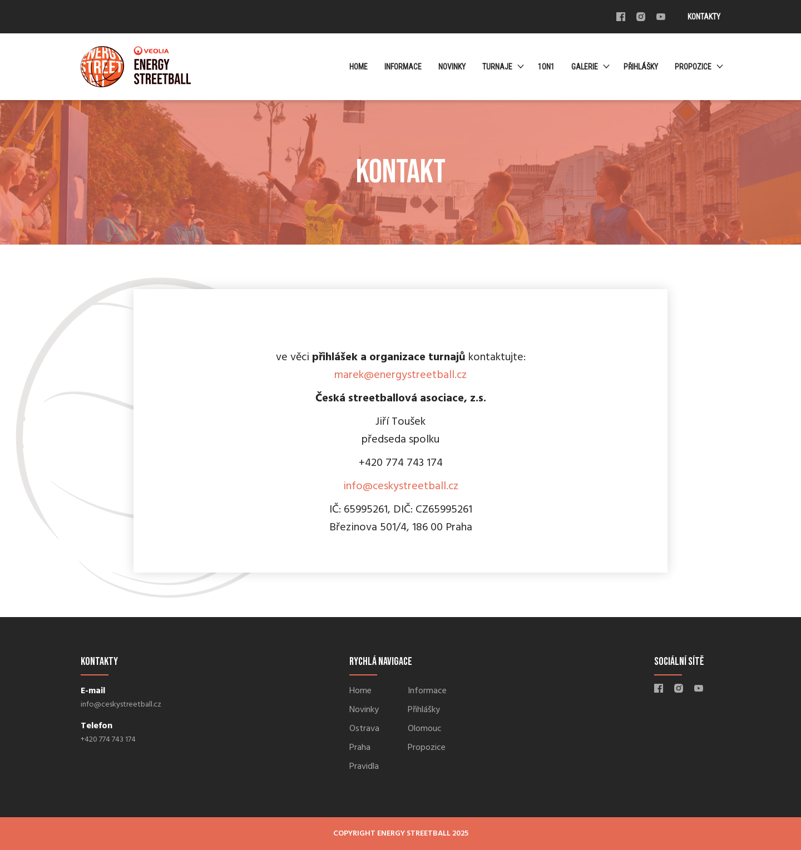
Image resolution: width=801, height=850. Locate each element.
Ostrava (364, 729)
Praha (359, 747)
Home (358, 66)
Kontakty (704, 16)
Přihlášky (641, 66)
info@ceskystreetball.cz (400, 486)
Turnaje (497, 66)
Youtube (660, 16)
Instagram (640, 16)
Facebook (620, 16)
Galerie (584, 66)
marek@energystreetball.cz (400, 375)
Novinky (452, 66)
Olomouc (425, 729)
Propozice (693, 66)
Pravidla (364, 766)
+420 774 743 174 (108, 739)
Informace (403, 66)
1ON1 (546, 66)
